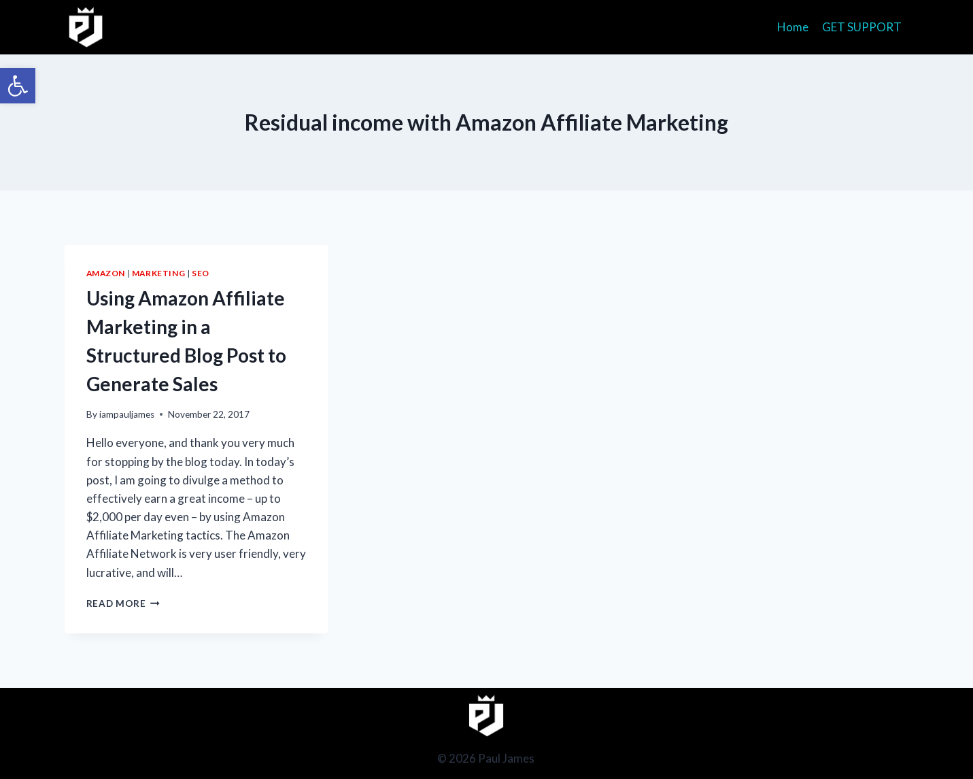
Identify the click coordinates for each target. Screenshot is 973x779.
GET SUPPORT (862, 27)
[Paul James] (86, 27)
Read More (123, 603)
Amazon (106, 273)
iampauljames (126, 414)
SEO (200, 273)
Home (792, 27)
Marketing (158, 273)
